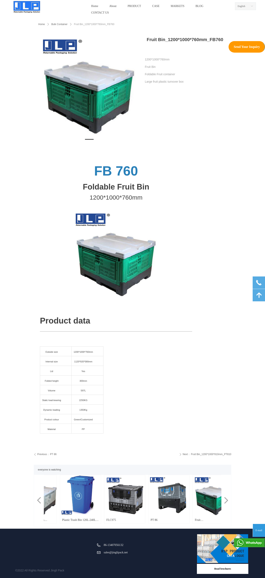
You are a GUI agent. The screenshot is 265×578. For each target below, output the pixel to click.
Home (41, 24)
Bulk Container (59, 24)
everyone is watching (49, 469)
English (241, 6)
